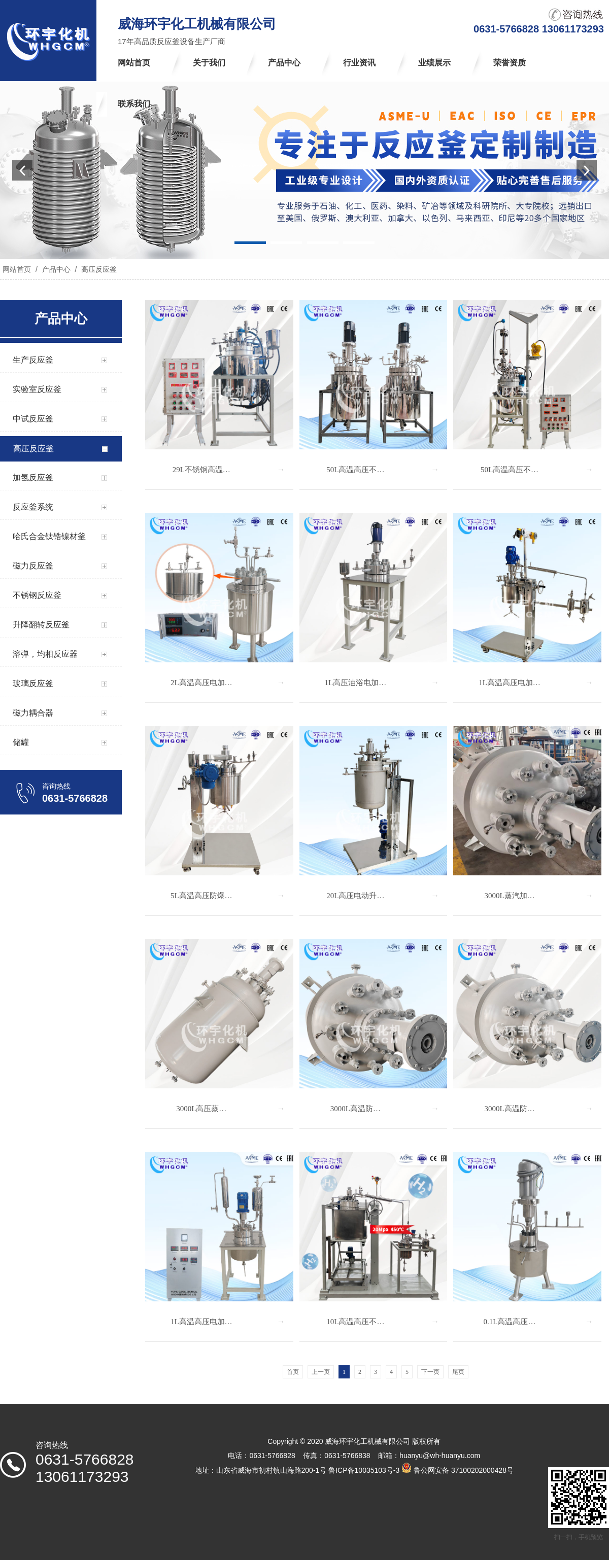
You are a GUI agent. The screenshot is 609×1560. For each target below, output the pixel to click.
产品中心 (56, 269)
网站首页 (17, 269)
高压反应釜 (98, 269)
